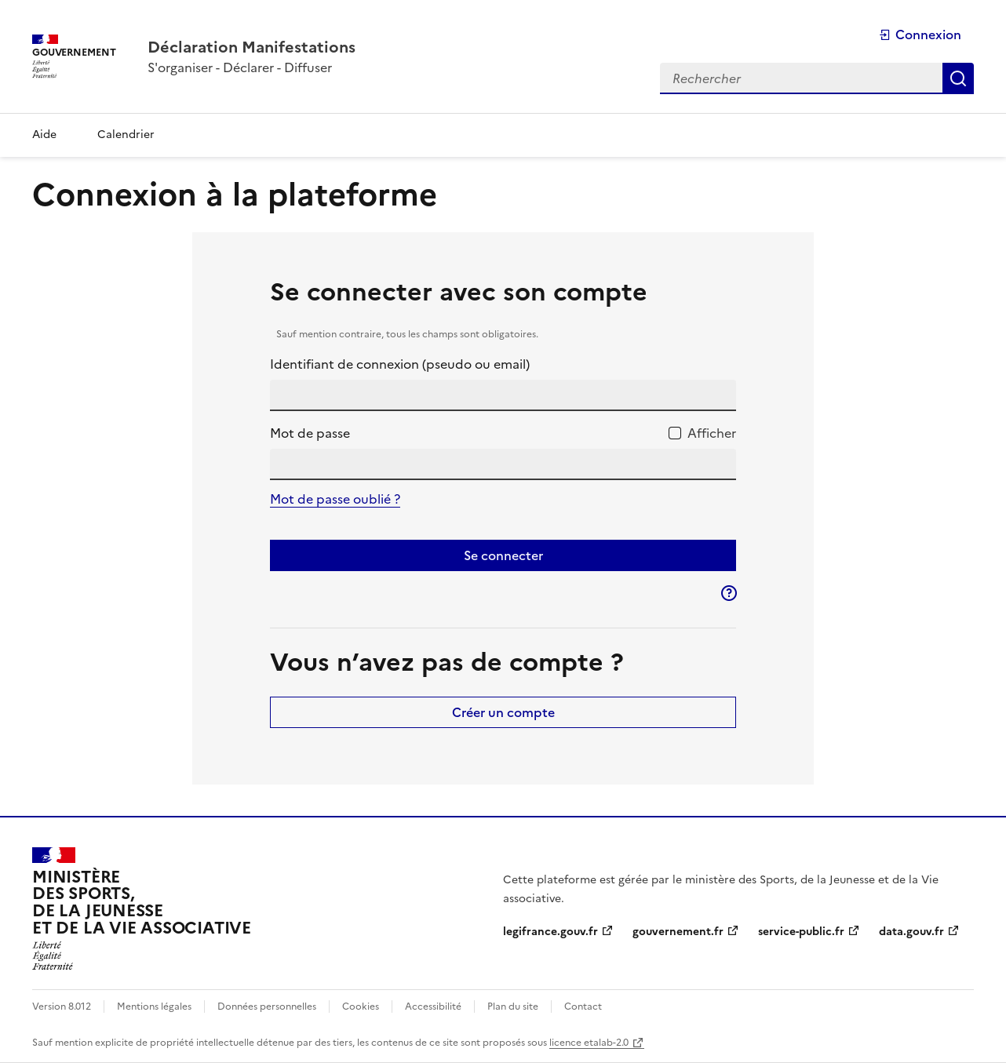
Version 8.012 (61, 1006)
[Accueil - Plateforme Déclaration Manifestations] (251, 47)
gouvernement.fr (678, 931)
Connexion (920, 34)
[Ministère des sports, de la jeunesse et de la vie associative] (141, 908)
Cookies (360, 1006)
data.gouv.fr (911, 931)
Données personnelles (266, 1006)
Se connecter (503, 555)
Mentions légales (154, 1006)
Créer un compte (503, 712)
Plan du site (512, 1006)
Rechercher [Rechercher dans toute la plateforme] (958, 78)
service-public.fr (801, 931)
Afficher (711, 433)
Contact (583, 1006)
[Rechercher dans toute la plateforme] (801, 78)
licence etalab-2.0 (589, 1043)
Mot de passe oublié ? (335, 499)
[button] (729, 593)
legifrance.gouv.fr (550, 931)
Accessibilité (433, 1006)
